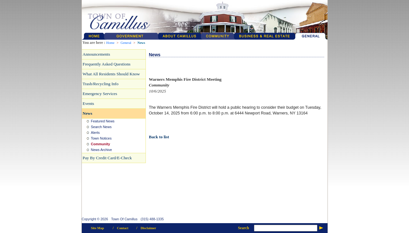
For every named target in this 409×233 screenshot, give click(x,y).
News (141, 43)
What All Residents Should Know (111, 74)
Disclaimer (148, 228)
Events (88, 103)
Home (110, 43)
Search (243, 228)
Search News (101, 127)
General (125, 43)
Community (100, 144)
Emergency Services (100, 93)
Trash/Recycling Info (101, 83)
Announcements (96, 54)
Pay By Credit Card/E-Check (107, 157)
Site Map (97, 228)
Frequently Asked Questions (107, 64)
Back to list (159, 136)
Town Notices (101, 138)
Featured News (103, 121)
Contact (122, 228)
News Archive (101, 150)
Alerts (95, 132)
